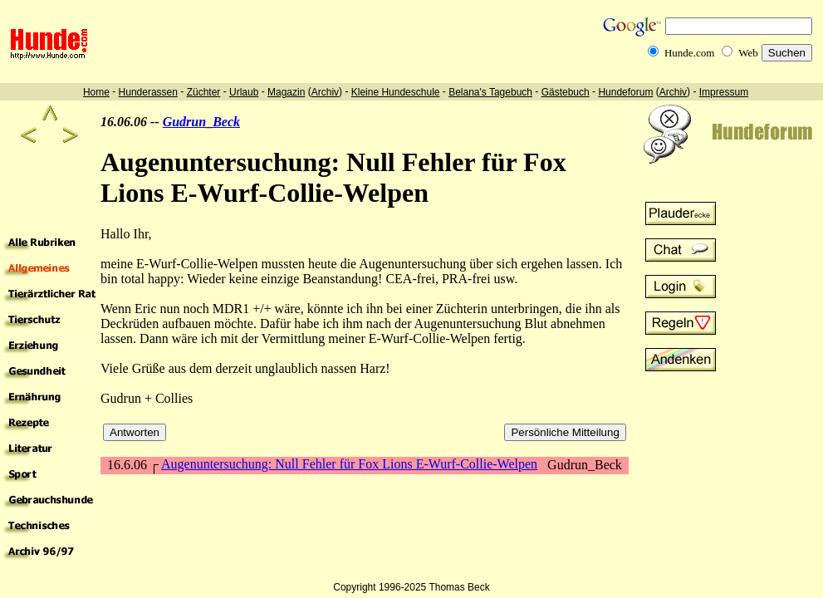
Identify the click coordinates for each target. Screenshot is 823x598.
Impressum (723, 92)
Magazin (286, 92)
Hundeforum (625, 92)
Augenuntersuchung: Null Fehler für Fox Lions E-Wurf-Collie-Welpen (349, 464)
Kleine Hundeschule (395, 92)
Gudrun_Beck (201, 122)
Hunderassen (148, 92)
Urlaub (243, 92)
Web (748, 53)
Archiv (325, 92)
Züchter (204, 92)
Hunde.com (689, 53)
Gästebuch (565, 92)
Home (96, 92)
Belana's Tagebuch (490, 92)
